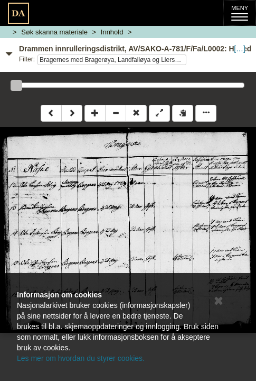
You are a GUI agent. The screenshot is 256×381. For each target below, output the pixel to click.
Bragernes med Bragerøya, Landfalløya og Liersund (112, 60)
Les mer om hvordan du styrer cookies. (81, 358)
